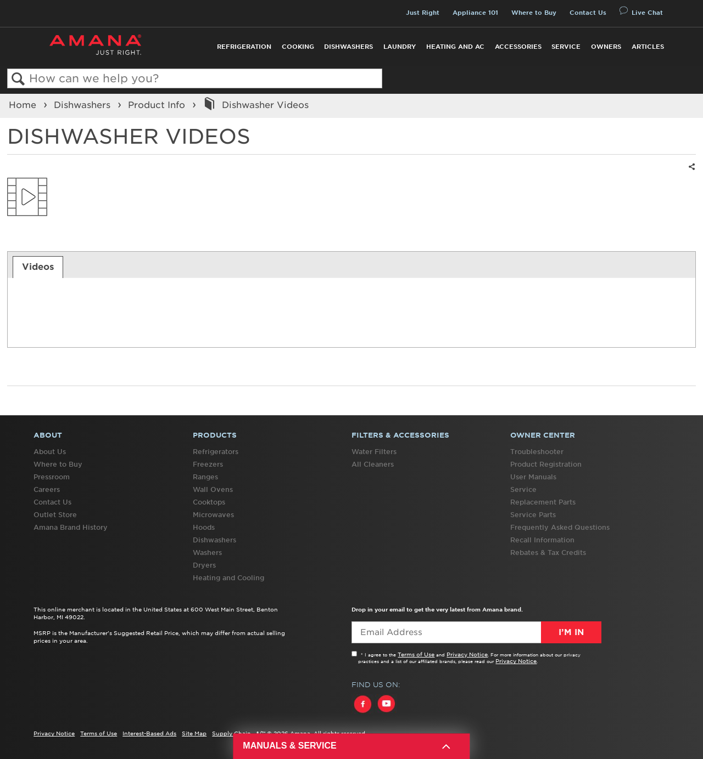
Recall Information (542, 540)
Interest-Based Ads (149, 733)
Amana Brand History (71, 527)
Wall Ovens (213, 489)
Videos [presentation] (38, 266)
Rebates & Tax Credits (548, 552)
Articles (648, 46)
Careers (47, 489)
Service (566, 46)
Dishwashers (348, 46)
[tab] (38, 267)
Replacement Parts (543, 502)
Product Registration (546, 464)
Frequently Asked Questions (560, 527)
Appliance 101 (475, 12)
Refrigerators (215, 452)
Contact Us (588, 12)
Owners (606, 46)
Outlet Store (55, 515)
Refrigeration (244, 46)
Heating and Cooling (228, 578)
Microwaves (213, 515)
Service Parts (533, 515)
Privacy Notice (467, 654)
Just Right (422, 12)
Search (18, 79)
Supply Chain (231, 733)
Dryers (204, 565)
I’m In (571, 632)
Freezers (208, 464)
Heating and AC (455, 46)
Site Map (194, 733)
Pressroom (52, 477)
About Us (50, 452)
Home (24, 104)
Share (690, 173)
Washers (207, 552)
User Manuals (533, 477)
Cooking (298, 46)
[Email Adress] (476, 632)
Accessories (518, 46)
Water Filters (374, 452)
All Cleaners (373, 464)
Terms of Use (416, 654)
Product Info (158, 104)
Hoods (204, 527)
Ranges (205, 477)
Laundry (399, 46)
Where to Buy (533, 12)
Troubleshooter (536, 452)
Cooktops (209, 502)
